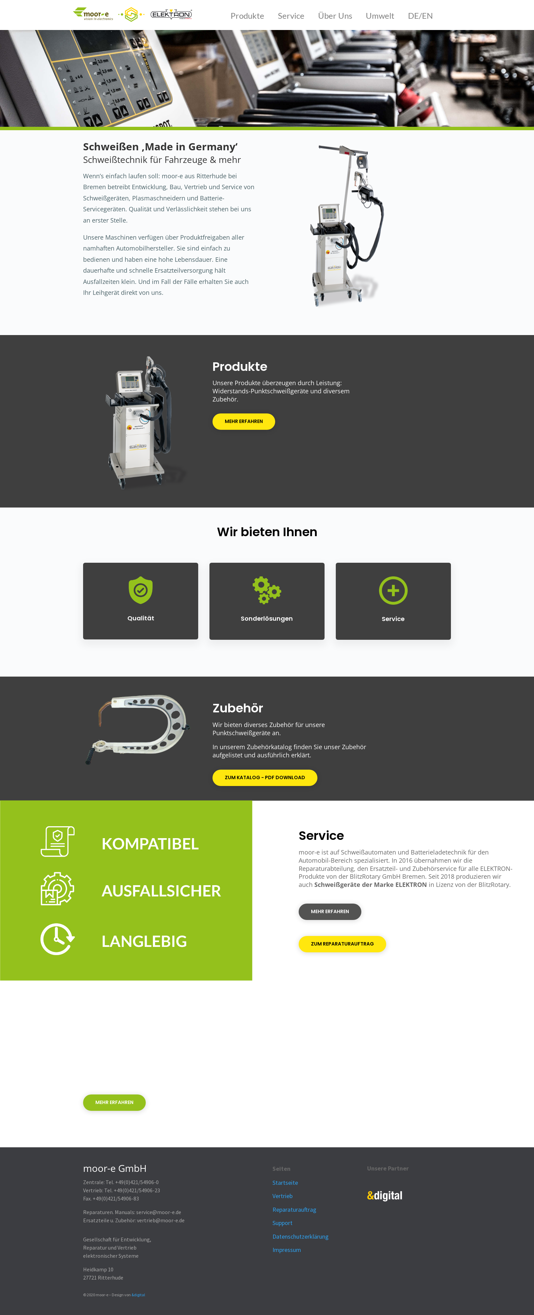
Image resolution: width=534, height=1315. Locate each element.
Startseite (285, 1182)
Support (282, 1223)
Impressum (286, 1250)
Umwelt (381, 15)
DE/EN (420, 15)
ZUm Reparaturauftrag (342, 943)
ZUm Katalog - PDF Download (265, 777)
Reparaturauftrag (294, 1209)
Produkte (247, 15)
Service (291, 15)
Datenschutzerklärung (300, 1236)
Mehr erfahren (244, 421)
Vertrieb (282, 1196)
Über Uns (335, 15)
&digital (138, 1294)
